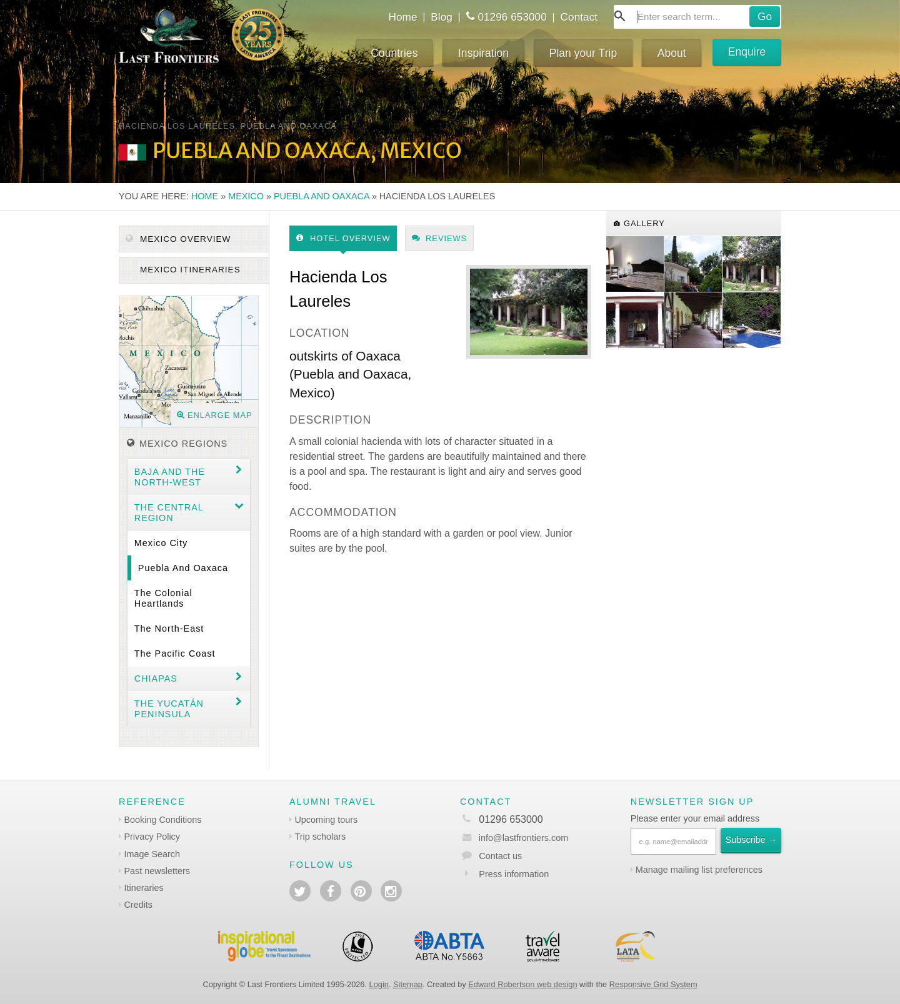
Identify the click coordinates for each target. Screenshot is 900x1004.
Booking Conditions (162, 820)
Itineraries (143, 888)
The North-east (169, 629)
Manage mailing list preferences (699, 870)
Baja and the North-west (169, 477)
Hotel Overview (343, 238)
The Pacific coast (175, 654)
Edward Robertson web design (522, 984)
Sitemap (407, 984)
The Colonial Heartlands (163, 598)
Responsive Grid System (653, 984)
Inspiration (483, 53)
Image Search (152, 854)
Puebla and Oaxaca (321, 196)
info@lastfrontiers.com (514, 838)
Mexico (246, 196)
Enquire (747, 52)
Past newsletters (157, 871)
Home (402, 17)
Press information (514, 874)
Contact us (500, 856)
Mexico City (161, 543)
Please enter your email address (695, 818)
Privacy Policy (152, 837)
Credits (138, 905)
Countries (394, 53)
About (672, 53)
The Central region (169, 512)
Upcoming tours (326, 820)
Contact (579, 17)
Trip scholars (320, 837)
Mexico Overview (178, 239)
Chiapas (156, 678)
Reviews (440, 238)
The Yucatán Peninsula (169, 708)
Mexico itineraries (189, 269)
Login (379, 984)
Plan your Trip (583, 53)
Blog (441, 17)
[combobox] (697, 17)
